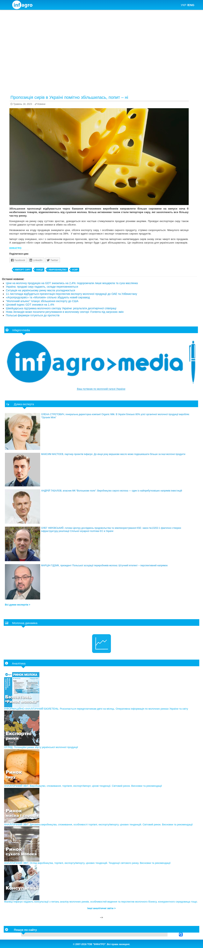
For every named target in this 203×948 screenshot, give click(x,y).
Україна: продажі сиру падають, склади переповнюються (42, 286)
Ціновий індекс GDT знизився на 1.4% (30, 304)
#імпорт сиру (23, 269)
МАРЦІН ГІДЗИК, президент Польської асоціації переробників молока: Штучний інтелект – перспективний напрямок (104, 565)
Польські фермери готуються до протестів (32, 315)
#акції (39, 269)
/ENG (190, 5)
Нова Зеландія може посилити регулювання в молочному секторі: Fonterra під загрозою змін (65, 311)
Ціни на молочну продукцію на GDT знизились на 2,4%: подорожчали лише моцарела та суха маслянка (72, 283)
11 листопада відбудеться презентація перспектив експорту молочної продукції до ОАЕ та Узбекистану (71, 293)
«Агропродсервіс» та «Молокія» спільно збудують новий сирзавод (48, 297)
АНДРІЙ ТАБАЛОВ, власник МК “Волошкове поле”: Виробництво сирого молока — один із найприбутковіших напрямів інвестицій (111, 490)
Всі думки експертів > (17, 604)
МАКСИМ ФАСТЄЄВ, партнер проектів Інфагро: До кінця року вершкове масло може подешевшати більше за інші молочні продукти (113, 454)
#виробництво (57, 269)
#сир (75, 269)
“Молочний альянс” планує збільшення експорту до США (42, 301)
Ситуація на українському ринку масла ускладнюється (40, 290)
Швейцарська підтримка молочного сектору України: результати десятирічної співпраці (61, 308)
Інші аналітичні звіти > (101, 908)
